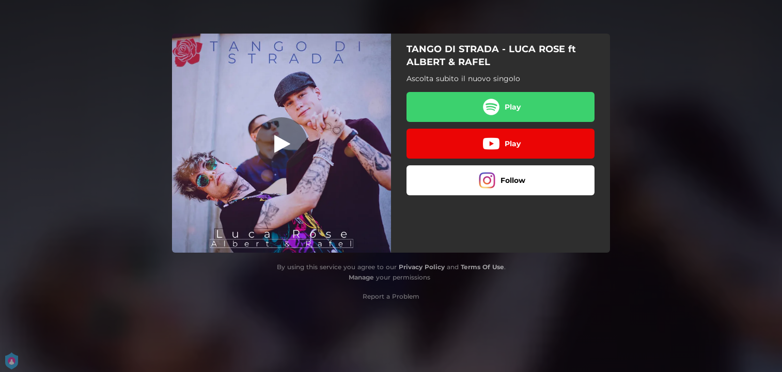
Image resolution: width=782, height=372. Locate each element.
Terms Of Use (482, 267)
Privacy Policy (422, 267)
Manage (361, 277)
